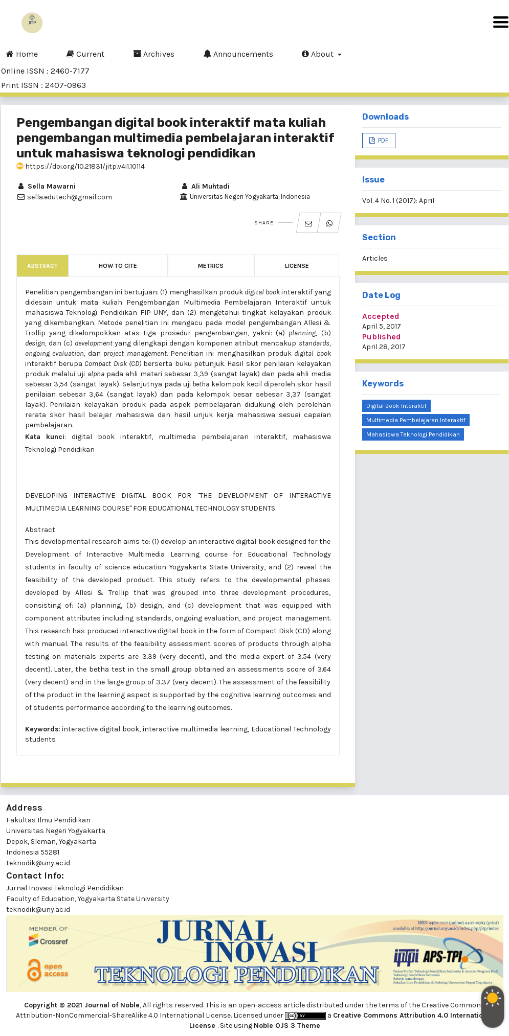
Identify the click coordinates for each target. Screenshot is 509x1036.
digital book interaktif (396, 405)
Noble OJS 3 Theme (287, 1025)
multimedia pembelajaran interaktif (416, 420)
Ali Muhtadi (205, 186)
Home (22, 54)
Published (381, 336)
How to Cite (118, 265)
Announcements (238, 54)
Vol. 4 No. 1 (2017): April (398, 200)
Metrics (211, 265)
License (297, 265)
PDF (382, 140)
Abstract (42, 265)
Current (85, 54)
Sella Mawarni (46, 186)
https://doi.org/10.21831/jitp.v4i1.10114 (80, 166)
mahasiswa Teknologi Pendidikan (413, 434)
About (319, 54)
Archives (153, 54)
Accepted (381, 316)
